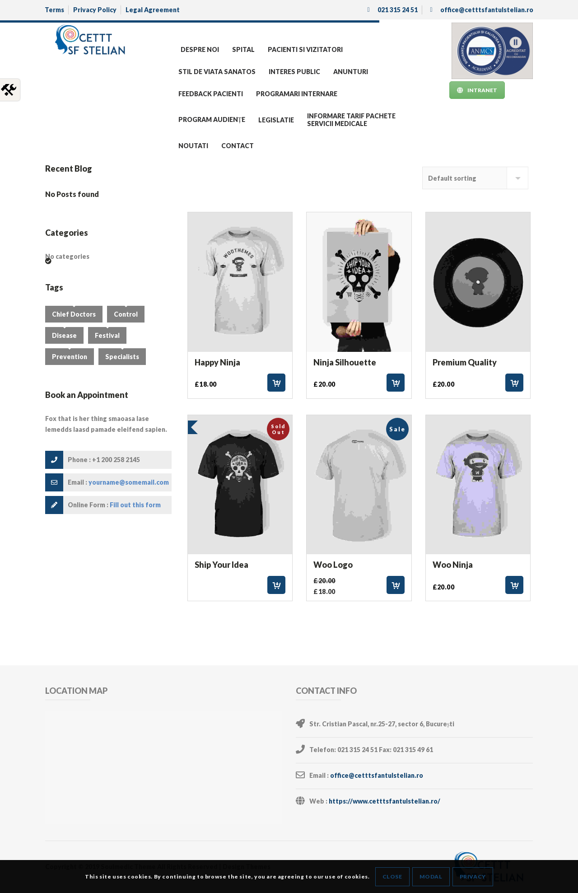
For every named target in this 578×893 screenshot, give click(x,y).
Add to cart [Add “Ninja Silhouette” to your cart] (396, 383)
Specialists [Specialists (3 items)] (122, 356)
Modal (431, 876)
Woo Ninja (453, 565)
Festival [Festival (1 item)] (107, 335)
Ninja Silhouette (344, 362)
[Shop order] (475, 178)
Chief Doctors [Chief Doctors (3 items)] (74, 314)
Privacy (473, 876)
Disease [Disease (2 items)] (64, 335)
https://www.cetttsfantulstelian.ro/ (384, 801)
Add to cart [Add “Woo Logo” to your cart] (396, 585)
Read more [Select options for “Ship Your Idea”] (276, 585)
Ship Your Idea (221, 565)
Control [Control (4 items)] (126, 314)
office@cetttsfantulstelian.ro (376, 775)
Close (392, 876)
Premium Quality (465, 362)
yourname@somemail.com (129, 482)
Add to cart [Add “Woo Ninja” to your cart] (514, 585)
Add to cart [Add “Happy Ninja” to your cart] (276, 383)
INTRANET (477, 90)
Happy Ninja (217, 362)
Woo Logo (333, 565)
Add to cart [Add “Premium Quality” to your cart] (514, 383)
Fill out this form (135, 505)
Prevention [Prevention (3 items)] (69, 356)
